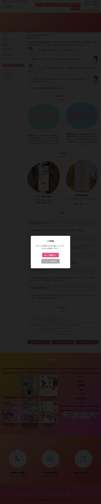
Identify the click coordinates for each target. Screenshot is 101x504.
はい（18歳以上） (50, 255)
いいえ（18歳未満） (50, 261)
